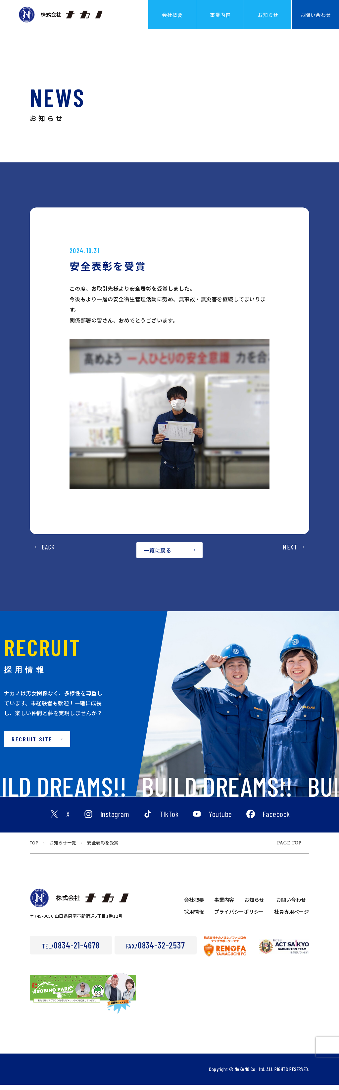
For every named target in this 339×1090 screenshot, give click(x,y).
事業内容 (224, 904)
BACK (48, 560)
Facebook (276, 819)
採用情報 (194, 916)
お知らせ (254, 904)
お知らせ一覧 (62, 848)
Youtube (220, 819)
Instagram (114, 819)
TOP (34, 848)
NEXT (290, 560)
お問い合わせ (291, 904)
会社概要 (194, 904)
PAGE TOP (289, 848)
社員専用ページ (291, 916)
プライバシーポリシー (239, 916)
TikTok (169, 819)
